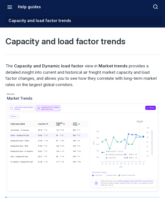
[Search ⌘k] (155, 7)
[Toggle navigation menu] (9, 7)
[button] (82, 142)
